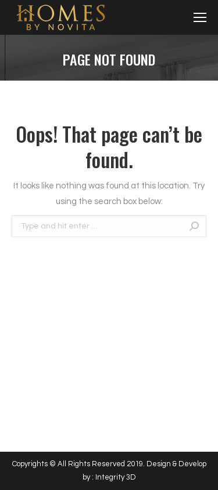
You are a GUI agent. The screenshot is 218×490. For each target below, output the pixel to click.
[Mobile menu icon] (200, 17)
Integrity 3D (115, 477)
